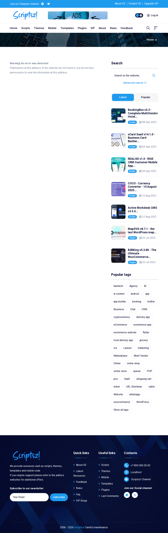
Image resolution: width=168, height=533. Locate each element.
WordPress (142, 402)
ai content (119, 293)
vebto (151, 386)
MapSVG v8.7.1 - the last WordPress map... (142, 230)
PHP (149, 371)
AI (145, 285)
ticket (117, 386)
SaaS (127, 378)
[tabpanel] (134, 186)
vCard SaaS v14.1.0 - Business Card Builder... (141, 138)
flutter (146, 332)
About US (120, 3)
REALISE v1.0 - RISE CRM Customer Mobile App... (142, 162)
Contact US (135, 3)
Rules (113, 28)
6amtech (118, 285)
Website (118, 394)
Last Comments (109, 495)
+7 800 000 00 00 (137, 465)
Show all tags (121, 409)
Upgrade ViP (151, 3)
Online (117, 363)
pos (116, 378)
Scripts (25, 28)
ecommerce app (142, 324)
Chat (132, 309)
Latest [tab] (123, 97)
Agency (133, 285)
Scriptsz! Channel (137, 479)
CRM (144, 309)
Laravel (127, 347)
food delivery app (123, 340)
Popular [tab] (145, 97)
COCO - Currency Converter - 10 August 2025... (142, 187)
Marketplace (120, 355)
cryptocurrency (122, 317)
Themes (39, 28)
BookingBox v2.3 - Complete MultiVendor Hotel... (143, 113)
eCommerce (120, 324)
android (135, 293)
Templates (67, 28)
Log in (152, 15)
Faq (76, 494)
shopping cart (143, 378)
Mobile (52, 28)
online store (120, 371)
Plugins (82, 28)
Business (119, 309)
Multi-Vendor (141, 355)
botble (151, 301)
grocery (143, 340)
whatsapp (134, 394)
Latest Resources (79, 473)
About (102, 28)
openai (137, 371)
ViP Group (80, 500)
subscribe (59, 497)
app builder (120, 301)
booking (136, 301)
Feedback (127, 28)
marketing (143, 347)
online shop (133, 363)
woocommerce (122, 402)
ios (115, 347)
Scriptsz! (79, 527)
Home (13, 28)
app (147, 293)
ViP (93, 28)
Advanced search (134, 82)
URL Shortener (134, 386)
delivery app (143, 317)
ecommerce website (125, 332)
